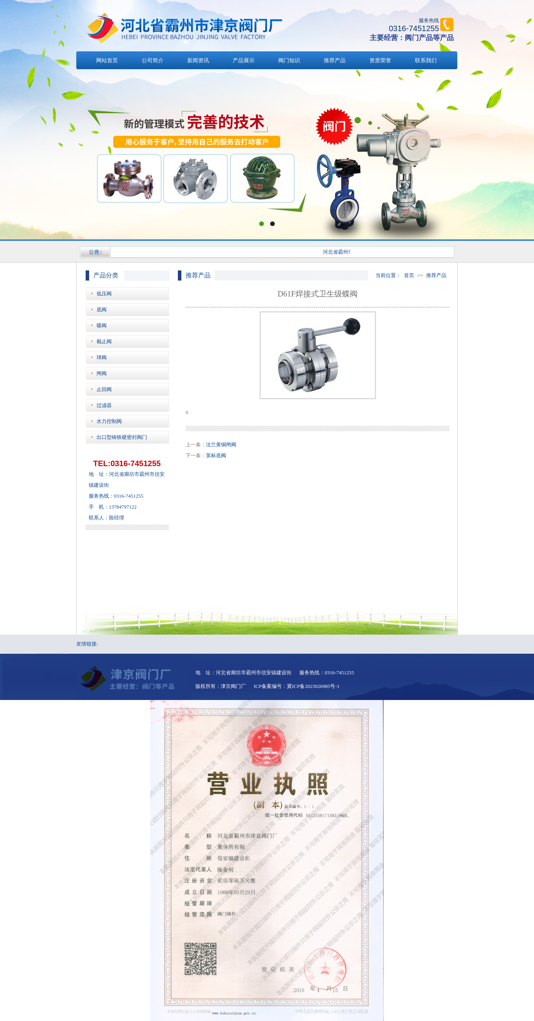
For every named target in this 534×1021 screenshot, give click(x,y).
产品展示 (244, 60)
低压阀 (104, 293)
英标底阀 (216, 455)
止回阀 (104, 389)
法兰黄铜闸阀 (221, 444)
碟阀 (102, 325)
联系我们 (426, 60)
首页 (409, 275)
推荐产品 (335, 60)
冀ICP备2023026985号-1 (313, 686)
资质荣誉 (380, 60)
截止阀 (104, 341)
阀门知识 (289, 60)
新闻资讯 (198, 60)
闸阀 (102, 373)
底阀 (102, 309)
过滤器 (104, 405)
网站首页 (107, 60)
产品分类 (105, 275)
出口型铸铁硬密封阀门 (122, 437)
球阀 (102, 357)
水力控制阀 (109, 421)
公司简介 (152, 60)
